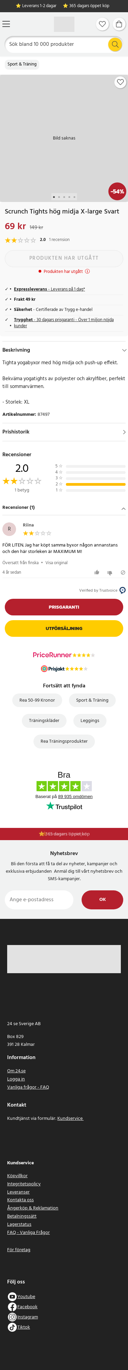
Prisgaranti (64, 607)
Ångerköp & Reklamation (32, 1208)
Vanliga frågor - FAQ (28, 1087)
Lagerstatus (19, 1224)
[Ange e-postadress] (39, 899)
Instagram (27, 1317)
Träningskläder (44, 721)
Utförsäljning (64, 628)
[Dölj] (124, 350)
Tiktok (23, 1327)
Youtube (26, 1297)
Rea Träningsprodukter (64, 741)
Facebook (27, 1307)
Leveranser (18, 1192)
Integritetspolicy (24, 1184)
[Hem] (64, 24)
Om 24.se (16, 1071)
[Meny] (6, 24)
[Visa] (124, 432)
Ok (102, 900)
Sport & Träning (22, 64)
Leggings (90, 721)
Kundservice (70, 1119)
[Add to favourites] (120, 82)
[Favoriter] (102, 24)
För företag (18, 1250)
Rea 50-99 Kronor (37, 700)
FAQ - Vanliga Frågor (28, 1233)
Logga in (16, 1079)
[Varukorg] (119, 24)
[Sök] (64, 44)
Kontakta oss (20, 1200)
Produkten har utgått (64, 258)
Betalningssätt (22, 1216)
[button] (64, 508)
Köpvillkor (17, 1176)
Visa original (56, 563)
